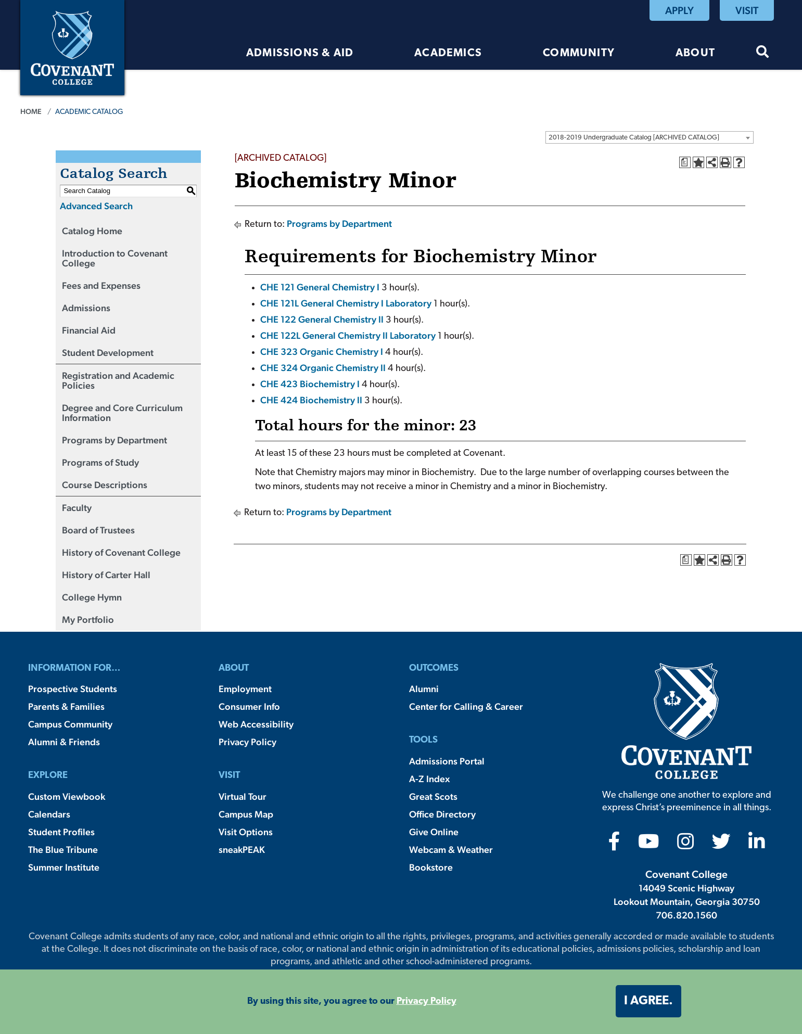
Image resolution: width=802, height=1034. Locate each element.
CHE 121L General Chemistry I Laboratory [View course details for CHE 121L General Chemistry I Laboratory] (345, 303)
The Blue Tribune (63, 849)
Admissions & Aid (299, 53)
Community (579, 53)
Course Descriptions (104, 484)
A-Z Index (429, 778)
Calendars (49, 814)
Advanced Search (96, 205)
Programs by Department (114, 440)
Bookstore (431, 867)
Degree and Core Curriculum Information (122, 412)
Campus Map (246, 814)
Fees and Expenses (101, 285)
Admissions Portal (447, 761)
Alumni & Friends (64, 741)
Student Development (108, 352)
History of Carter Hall (106, 574)
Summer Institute (63, 867)
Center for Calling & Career (466, 706)
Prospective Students (72, 688)
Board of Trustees (98, 530)
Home (31, 111)
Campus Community (70, 724)
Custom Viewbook (66, 796)
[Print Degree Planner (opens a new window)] (685, 162)
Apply (679, 10)
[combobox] (649, 137)
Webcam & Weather (451, 849)
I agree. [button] (648, 1001)
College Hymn (92, 597)
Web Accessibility (256, 724)
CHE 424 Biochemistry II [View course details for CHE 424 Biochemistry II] (311, 399)
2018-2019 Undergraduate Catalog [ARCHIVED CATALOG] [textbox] (634, 137)
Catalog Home (92, 230)
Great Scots (433, 796)
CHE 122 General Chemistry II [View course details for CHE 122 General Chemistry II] (322, 319)
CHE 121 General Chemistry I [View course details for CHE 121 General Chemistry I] (319, 287)
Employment (245, 688)
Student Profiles (61, 831)
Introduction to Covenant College (115, 258)
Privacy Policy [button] (426, 1001)
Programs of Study (100, 462)
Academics (448, 53)
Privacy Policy (247, 741)
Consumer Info (249, 706)
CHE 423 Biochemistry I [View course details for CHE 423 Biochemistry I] (310, 383)
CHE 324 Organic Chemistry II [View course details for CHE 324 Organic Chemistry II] (323, 367)
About (695, 53)
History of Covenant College (121, 552)
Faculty (77, 507)
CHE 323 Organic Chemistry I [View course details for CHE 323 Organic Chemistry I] (321, 351)
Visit (746, 10)
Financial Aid (89, 330)
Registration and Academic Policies (118, 380)
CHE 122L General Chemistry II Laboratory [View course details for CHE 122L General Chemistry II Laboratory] (348, 335)
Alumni (424, 688)
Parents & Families (66, 706)
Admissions (86, 307)
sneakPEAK (242, 849)
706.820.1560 (686, 915)
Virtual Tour (242, 796)
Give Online (434, 831)
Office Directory (442, 814)
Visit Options (246, 831)
